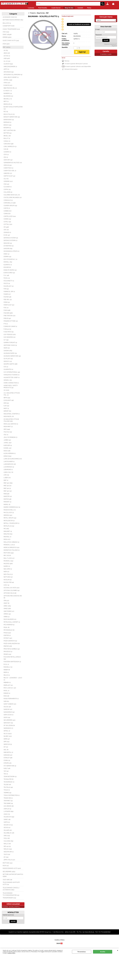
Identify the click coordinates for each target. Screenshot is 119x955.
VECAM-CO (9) (8, 825)
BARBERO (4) (8, 94)
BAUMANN (77, 37)
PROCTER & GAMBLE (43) (12, 649)
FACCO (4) (7, 284)
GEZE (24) (7, 349)
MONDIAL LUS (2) (9, 545)
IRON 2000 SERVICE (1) (11, 424)
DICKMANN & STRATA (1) (11, 252)
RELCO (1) (7, 676)
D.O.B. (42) (7, 236)
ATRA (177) (7, 83)
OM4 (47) (6, 601)
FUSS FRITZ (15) (8, 332)
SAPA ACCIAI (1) (8, 715)
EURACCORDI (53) (9, 273)
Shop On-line (69, 8)
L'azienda (28, 8)
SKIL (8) (6, 750)
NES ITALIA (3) (8, 575)
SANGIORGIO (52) (9, 713)
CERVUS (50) (8, 166)
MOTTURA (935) (9, 553)
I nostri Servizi (55, 8)
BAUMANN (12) (8, 97)
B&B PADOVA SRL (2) (10, 89)
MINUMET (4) (8, 532)
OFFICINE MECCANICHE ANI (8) (13, 597)
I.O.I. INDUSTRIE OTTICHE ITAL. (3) (12, 395)
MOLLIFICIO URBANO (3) (11, 543)
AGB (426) (7, 59)
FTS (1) (6, 324)
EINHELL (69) (8, 263)
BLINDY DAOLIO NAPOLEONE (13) (13, 109)
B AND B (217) (8, 86)
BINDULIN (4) (8, 105)
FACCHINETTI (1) (9, 281)
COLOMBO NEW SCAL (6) (12, 195)
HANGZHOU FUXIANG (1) (11, 375)
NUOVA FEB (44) (9, 583)
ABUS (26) (7, 54)
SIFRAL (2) (7, 731)
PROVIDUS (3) (8, 652)
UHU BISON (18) (9, 807)
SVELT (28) (7, 769)
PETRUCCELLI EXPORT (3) (12, 623)
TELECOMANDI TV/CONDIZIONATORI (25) (11, 895)
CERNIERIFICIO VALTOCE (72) (13, 163)
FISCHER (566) (8, 314)
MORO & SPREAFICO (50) (11, 548)
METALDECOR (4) (9, 521)
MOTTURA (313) (7, 863)
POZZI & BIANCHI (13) (10, 641)
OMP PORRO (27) (9, 612)
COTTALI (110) (8, 225)
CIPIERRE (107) (8, 182)
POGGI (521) (7, 633)
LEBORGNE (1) (8, 470)
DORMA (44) (7, 257)
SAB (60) (6, 702)
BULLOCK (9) (7, 24)
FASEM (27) (7, 295)
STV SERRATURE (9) (10, 766)
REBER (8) (7, 670)
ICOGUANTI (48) (9, 401)
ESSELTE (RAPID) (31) (10, 271)
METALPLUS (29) (9, 527)
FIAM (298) (7, 311)
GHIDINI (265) (8, 351)
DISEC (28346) (7, 35)
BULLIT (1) (7, 139)
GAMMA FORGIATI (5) (10, 343)
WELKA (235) (8, 850)
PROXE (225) (7, 655)
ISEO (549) (7, 430)
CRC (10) (6, 230)
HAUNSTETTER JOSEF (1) (11, 378)
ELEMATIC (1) (8, 265)
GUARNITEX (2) (8, 370)
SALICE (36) (7, 707)
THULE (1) (7, 791)
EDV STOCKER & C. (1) (10, 260)
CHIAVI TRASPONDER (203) (11, 30)
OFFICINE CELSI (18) (10, 594)
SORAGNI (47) (8, 756)
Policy (92, 8)
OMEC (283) (7, 606)
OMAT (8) (6, 604)
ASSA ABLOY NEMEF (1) (11, 78)
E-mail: (97, 30)
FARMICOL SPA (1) (9, 292)
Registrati (114, 46)
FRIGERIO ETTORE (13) (11, 322)
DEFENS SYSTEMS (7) (10, 241)
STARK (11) (7, 761)
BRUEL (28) (7, 136)
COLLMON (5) (8, 193)
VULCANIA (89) (8, 842)
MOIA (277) (7, 540)
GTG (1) (6, 367)
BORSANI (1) (7, 123)
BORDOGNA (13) (9, 120)
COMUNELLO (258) (10, 203)
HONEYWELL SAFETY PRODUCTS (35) (11, 387)
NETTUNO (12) (8, 578)
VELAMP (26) (8, 831)
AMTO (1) (6, 70)
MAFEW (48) (7, 500)
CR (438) (6, 228)
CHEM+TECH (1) (8, 169)
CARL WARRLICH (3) (10, 147)
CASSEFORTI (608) (8, 26)
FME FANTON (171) (9, 316)
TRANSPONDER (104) (9, 898)
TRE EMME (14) (8, 804)
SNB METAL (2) (8, 753)
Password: (98, 35)
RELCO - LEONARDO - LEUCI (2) (13, 679)
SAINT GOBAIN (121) (10, 705)
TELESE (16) (7, 785)
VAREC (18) (7, 820)
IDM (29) (6, 404)
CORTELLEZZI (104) (10, 217)
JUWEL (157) (7, 443)
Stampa (66, 61)
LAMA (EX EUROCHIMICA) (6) (13, 459)
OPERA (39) (7, 615)
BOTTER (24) (7, 134)
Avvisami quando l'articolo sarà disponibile (78, 67)
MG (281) (6, 529)
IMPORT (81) (7, 412)
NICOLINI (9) (8, 580)
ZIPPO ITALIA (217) (9, 860)
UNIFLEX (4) (7, 809)
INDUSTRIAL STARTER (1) (12, 414)
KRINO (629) (7, 457)
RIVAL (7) (6, 691)
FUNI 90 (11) (7, 330)
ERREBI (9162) (7, 38)
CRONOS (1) (7, 233)
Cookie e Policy (11, 953)
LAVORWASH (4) (9, 467)
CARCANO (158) (8, 144)
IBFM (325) (7, 398)
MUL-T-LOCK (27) (9, 559)
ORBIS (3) (6, 617)
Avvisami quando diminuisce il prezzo (76, 64)
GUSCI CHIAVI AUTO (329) (11, 41)
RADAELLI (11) (8, 668)
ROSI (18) (6, 697)
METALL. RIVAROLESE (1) (11, 524)
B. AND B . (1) (8, 91)
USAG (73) (7, 815)
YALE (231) (7, 855)
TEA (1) (6, 774)
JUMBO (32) (7, 441)
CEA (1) (6, 158)
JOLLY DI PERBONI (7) (10, 438)
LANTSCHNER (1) (9, 462)
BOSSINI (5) (7, 128)
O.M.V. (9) (6, 586)
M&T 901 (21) (7, 486)
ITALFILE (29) (8, 433)
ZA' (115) (6, 858)
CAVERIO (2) (7, 152)
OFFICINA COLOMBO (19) (11, 591)
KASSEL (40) (7, 449)
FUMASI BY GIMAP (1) (10, 327)
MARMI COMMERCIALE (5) (12, 508)
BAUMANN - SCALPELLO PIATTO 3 (11, 907)
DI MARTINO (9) (8, 246)
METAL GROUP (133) (10, 519)
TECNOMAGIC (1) (9, 782)
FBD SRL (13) (8, 300)
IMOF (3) (6, 409)
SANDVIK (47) (8, 710)
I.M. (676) (6, 391)
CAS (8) (6, 150)
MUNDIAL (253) (8, 561)
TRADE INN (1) (8, 799)
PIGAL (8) (6, 628)
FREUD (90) (7, 319)
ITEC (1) (6, 435)
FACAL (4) (7, 279)
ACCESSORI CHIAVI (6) (10, 18)
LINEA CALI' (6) (8, 473)
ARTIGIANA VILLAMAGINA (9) (13, 75)
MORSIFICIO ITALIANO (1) (11, 551)
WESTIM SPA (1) (8, 852)
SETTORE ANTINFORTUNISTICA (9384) (13, 876)
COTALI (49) (7, 222)
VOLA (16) (7, 839)
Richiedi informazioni (70, 70)
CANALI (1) (7, 142)
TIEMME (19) (7, 793)
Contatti (82, 8)
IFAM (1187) (6, 44)
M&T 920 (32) (8, 492)
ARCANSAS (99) (9, 72)
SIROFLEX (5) (8, 745)
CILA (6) (6, 179)
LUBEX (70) (7, 478)
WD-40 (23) (7, 847)
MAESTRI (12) (8, 497)
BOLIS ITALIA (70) (9, 115)
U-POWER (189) (8, 812)
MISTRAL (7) (7, 537)
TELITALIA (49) (8, 788)
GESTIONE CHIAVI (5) (10, 346)
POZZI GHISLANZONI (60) (12, 644)
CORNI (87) (7, 214)
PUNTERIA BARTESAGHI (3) (12, 662)
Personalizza (82, 952)
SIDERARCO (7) (8, 729)
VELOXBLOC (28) (9, 834)
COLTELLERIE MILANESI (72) (13, 198)
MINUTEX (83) (8, 535)
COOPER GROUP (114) (10, 206)
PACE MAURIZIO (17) (10, 620)
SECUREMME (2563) (9, 872)
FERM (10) (7, 303)
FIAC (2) (6, 308)
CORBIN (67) (7, 212)
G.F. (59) (6, 340)
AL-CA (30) (7, 62)
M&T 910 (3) (7, 489)
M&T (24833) (6, 48)
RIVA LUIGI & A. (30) (10, 689)
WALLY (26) (7, 844)
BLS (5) (6, 112)
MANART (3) (7, 502)
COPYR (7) (7, 209)
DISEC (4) (6, 254)
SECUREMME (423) (9, 721)
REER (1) (6, 673)
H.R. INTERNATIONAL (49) (12, 373)
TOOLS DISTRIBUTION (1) (11, 796)
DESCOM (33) (8, 244)
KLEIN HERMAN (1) (9, 454)
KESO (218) (7, 451)
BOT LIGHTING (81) (10, 131)
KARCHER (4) (8, 446)
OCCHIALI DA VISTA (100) (11, 588)
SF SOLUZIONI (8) (9, 726)
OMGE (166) (7, 609)
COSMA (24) (7, 220)
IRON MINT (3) (8, 427)
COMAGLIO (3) (8, 201)
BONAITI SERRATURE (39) (12, 118)
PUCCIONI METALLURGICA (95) (12, 659)
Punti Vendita (41, 8)
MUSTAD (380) (8, 564)
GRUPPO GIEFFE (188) (10, 365)
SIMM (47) (7, 739)
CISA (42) (6, 185)
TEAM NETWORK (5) (10, 777)
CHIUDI (117, 950)
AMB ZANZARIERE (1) (10, 67)
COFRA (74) (7, 190)
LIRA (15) (6, 476)
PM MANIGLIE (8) (9, 631)
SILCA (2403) (8, 734)
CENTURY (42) (8, 161)
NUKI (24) (6, 866)
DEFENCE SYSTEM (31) (11, 238)
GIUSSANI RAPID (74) (10, 354)
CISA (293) (6, 32)
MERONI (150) (8, 516)
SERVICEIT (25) (8, 723)
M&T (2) (6, 481)
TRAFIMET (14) (8, 801)
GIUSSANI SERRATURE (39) (12, 357)
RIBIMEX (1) (7, 683)
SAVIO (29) (7, 718)
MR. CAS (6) (7, 556)
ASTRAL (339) (8, 81)
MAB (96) (6, 494)
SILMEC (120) (8, 737)
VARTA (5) (7, 823)
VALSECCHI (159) (9, 817)
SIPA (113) (6, 742)
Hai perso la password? (110, 45)
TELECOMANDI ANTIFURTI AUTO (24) (11, 884)
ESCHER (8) (7, 268)
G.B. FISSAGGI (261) (10, 335)
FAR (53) (6, 289)
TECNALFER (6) (8, 780)
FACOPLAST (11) (8, 287)
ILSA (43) (6, 406)
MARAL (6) (7, 505)
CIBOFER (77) (8, 174)
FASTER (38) (7, 297)
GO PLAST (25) (8, 359)
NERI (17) (6, 572)
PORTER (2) (7, 636)
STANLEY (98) (8, 758)
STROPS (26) (7, 764)
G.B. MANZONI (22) (9, 338)
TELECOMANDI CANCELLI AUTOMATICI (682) (11, 889)
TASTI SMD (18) (7, 880)
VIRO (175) (7, 836)
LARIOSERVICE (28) (10, 465)
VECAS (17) (7, 828)
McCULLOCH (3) (9, 513)
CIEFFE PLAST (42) (9, 177)
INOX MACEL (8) (9, 417)
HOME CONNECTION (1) (11, 383)
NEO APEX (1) (8, 570)
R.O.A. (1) (6, 665)
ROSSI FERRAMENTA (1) (11, 699)
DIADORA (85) (8, 249)
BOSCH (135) (7, 126)
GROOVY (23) (8, 362)
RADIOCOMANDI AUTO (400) (12, 869)
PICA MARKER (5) (9, 625)
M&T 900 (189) (8, 484)
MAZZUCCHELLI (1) (10, 510)
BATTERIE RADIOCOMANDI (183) (13, 20)
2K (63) (6, 51)
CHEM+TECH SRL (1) (10, 171)
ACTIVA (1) (7, 56)
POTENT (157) (8, 639)
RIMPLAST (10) (8, 686)
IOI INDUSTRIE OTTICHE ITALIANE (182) (11, 421)
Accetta (102, 952)
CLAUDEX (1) (8, 187)
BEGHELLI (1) (8, 99)
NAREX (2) (7, 567)
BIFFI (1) (6, 102)
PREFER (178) (8, 647)
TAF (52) (6, 772)
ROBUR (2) (7, 694)
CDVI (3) (6, 155)
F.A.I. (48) (6, 276)
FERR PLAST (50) (9, 306)
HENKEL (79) (8, 381)
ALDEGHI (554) (8, 64)
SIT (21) (6, 748)
